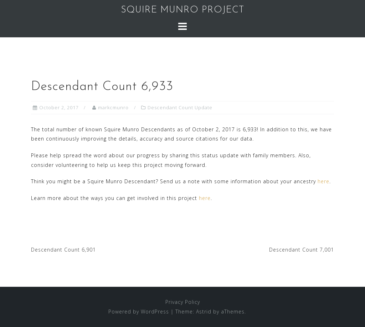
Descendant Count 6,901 (63, 249)
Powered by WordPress (138, 311)
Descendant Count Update (180, 107)
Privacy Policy (182, 302)
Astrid (203, 311)
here (323, 181)
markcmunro (113, 107)
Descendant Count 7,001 (301, 249)
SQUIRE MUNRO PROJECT (182, 10)
